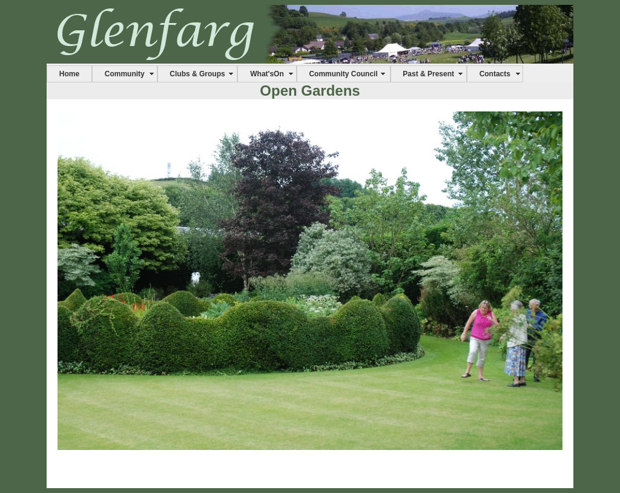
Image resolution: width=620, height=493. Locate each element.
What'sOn (267, 74)
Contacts (495, 74)
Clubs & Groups (197, 74)
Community (125, 74)
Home (69, 74)
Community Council (343, 74)
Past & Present (428, 74)
